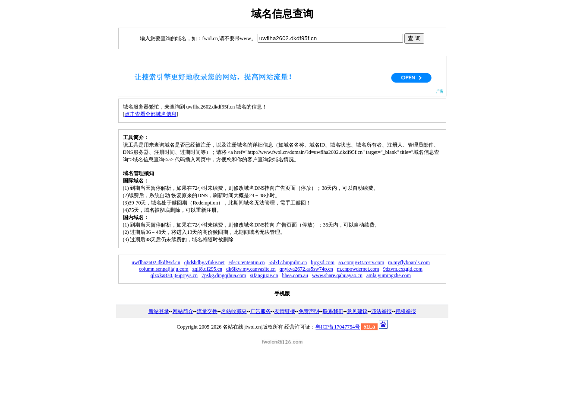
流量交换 (207, 311)
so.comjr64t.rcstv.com (361, 262)
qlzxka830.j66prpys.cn (174, 275)
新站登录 (158, 311)
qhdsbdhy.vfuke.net (204, 262)
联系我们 (333, 311)
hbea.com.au (295, 275)
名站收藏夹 (234, 311)
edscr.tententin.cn (247, 262)
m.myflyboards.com (409, 262)
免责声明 (309, 311)
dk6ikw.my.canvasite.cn (251, 269)
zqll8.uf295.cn (207, 269)
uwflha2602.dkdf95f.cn (156, 262)
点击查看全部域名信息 (150, 114)
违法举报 (381, 311)
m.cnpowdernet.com (358, 269)
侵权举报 (405, 311)
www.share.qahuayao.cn (337, 275)
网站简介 (183, 311)
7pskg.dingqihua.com (224, 275)
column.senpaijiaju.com (164, 269)
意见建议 (357, 311)
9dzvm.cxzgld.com (402, 269)
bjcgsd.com (322, 262)
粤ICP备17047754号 (337, 327)
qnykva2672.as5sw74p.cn (306, 269)
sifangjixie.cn (264, 275)
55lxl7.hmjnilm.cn (287, 262)
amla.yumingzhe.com (388, 275)
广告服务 (260, 311)
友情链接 (284, 311)
